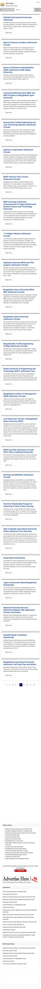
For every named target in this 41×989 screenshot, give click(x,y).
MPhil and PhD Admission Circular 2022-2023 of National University (18, 451)
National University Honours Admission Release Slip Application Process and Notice (19, 610)
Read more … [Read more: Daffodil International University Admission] (9, 32)
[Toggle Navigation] (1, 9)
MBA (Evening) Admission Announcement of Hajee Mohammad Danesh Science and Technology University (19, 205)
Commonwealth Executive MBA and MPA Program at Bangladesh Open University (19, 95)
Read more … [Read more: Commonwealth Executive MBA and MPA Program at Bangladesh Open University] (9, 112)
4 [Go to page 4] (9, 685)
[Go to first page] (2, 683)
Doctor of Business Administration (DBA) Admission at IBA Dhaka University (18, 69)
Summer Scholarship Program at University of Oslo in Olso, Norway (18, 505)
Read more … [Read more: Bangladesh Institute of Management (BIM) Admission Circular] (9, 409)
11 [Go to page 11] (30, 685)
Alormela (10, 3)
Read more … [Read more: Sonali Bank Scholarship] (9, 573)
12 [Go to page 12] (34, 685)
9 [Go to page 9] (23, 685)
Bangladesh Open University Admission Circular (15, 318)
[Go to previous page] (4, 683)
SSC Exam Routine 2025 (12, 835)
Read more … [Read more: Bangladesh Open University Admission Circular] (9, 334)
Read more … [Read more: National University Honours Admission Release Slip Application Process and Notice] (9, 625)
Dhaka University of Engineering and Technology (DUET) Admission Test (19, 370)
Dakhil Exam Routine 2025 (13, 839)
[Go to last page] (39, 683)
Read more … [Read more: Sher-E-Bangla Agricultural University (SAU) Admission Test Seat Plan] (9, 548)
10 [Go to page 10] (27, 685)
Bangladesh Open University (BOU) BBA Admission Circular (18, 290)
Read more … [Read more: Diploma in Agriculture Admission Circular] (9, 167)
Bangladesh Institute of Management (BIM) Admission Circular (19, 395)
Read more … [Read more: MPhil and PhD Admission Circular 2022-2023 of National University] (9, 465)
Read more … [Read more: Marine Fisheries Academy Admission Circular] (9, 58)
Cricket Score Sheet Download (14, 847)
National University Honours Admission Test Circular (20, 833)
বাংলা (38, 2)
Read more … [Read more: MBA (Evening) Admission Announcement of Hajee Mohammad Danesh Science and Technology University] (9, 224)
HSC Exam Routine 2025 (12, 837)
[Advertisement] (20, 756)
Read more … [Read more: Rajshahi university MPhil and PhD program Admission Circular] (9, 280)
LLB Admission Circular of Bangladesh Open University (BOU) (20, 420)
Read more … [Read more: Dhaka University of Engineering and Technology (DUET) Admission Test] (9, 384)
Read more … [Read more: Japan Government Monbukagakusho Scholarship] (9, 598)
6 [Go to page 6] (15, 685)
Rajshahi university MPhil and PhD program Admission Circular (18, 263)
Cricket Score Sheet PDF (12, 856)
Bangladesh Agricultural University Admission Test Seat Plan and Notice (19, 663)
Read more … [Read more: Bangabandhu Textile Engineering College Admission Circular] (9, 359)
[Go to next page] (37, 683)
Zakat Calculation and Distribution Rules (17, 858)
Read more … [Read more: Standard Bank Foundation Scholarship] (9, 652)
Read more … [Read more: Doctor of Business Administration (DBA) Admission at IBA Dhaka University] (9, 83)
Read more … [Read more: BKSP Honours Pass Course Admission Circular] (9, 192)
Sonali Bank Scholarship (14, 558)
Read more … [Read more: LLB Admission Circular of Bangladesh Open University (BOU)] (9, 440)
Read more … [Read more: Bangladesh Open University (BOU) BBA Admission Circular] (9, 307)
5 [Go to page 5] (12, 685)
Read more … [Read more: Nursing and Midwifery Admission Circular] (9, 494)
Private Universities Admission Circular (16, 850)
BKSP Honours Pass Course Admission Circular (15, 178)
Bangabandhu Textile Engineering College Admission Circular (18, 345)
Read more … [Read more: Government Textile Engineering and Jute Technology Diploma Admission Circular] (9, 140)
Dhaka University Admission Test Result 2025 (18, 829)
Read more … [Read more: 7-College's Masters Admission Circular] (9, 253)
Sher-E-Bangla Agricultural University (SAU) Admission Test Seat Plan (20, 530)
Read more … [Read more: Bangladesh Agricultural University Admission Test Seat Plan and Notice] (9, 675)
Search (38, 10)
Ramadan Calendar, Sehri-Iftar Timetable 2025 (18, 831)
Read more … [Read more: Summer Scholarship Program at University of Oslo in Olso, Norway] (9, 519)
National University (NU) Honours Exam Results (19, 852)
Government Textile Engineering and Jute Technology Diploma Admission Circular (19, 124)
